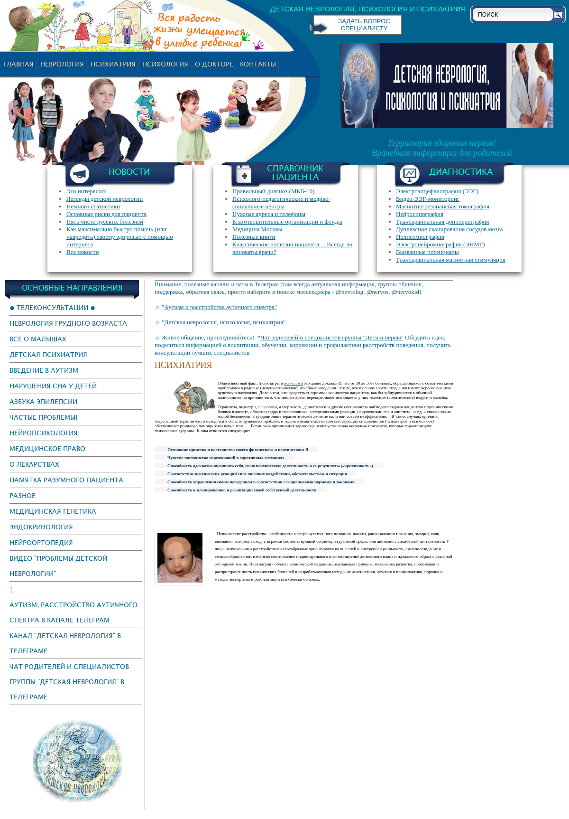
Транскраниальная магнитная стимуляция (450, 259)
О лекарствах (34, 464)
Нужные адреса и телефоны (268, 213)
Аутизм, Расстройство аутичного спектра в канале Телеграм (73, 612)
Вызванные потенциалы (427, 251)
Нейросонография (419, 213)
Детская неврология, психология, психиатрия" (224, 322)
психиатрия (113, 64)
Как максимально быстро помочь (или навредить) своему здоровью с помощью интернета (119, 237)
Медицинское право (47, 448)
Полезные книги (253, 236)
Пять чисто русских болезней (104, 221)
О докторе (214, 64)
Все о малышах (37, 339)
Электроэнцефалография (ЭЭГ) (437, 191)
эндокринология (41, 527)
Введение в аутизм (43, 370)
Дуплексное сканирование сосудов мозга (449, 229)
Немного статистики (93, 206)
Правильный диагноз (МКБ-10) (273, 191)
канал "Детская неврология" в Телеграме (65, 643)
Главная (18, 64)
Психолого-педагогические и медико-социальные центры (281, 202)
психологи (293, 383)
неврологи (267, 407)
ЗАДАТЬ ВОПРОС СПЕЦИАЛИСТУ (364, 25)
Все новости (82, 251)
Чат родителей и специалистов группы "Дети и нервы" (332, 337)
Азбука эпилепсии (43, 401)
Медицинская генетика (52, 511)
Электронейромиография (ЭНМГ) (440, 244)
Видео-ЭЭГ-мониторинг (427, 198)
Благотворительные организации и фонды (287, 221)
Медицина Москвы (257, 229)
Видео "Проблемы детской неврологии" (58, 565)
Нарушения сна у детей (53, 386)
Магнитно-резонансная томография (442, 206)
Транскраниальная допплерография (442, 221)
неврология (62, 64)
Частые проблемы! (43, 417)
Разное (22, 495)
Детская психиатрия (48, 354)
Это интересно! (86, 191)
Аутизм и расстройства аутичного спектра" (220, 307)
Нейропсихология (43, 433)
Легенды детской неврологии (104, 198)
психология (165, 64)
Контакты (258, 64)
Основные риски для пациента (106, 213)
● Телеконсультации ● (52, 307)
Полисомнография (420, 236)
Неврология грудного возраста (68, 323)
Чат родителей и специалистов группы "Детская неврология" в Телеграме (69, 681)
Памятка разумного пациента (66, 480)
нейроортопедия (41, 542)
